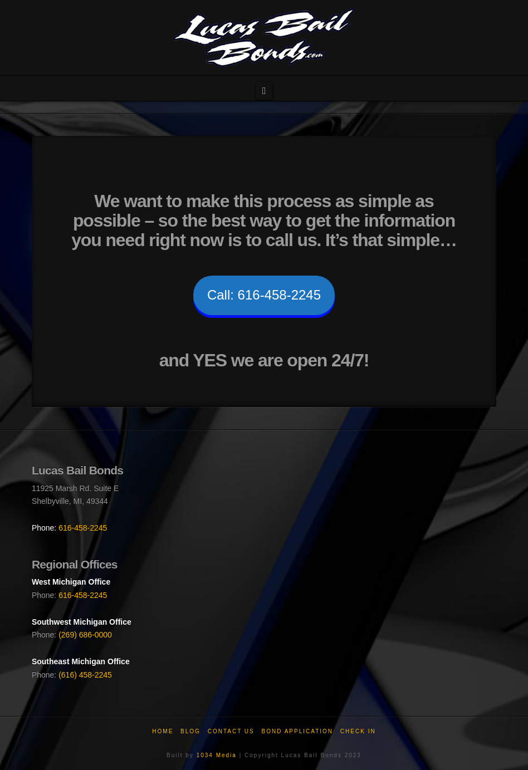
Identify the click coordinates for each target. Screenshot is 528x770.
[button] (263, 91)
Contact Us (231, 731)
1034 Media (217, 755)
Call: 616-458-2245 (264, 294)
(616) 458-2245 (85, 674)
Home (162, 731)
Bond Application (298, 731)
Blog (190, 731)
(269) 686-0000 (85, 634)
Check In (358, 731)
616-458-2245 (82, 527)
